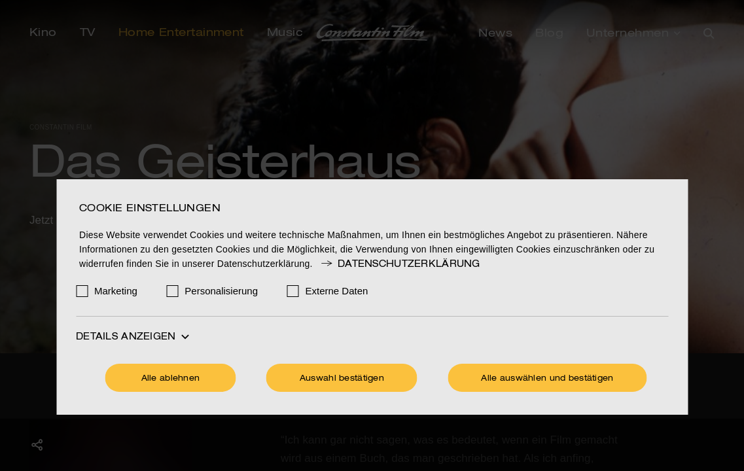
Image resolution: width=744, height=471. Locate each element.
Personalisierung (221, 290)
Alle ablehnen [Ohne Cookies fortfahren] (170, 379)
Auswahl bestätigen (342, 379)
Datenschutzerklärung (399, 264)
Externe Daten (337, 290)
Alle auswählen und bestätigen (547, 379)
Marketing (115, 290)
